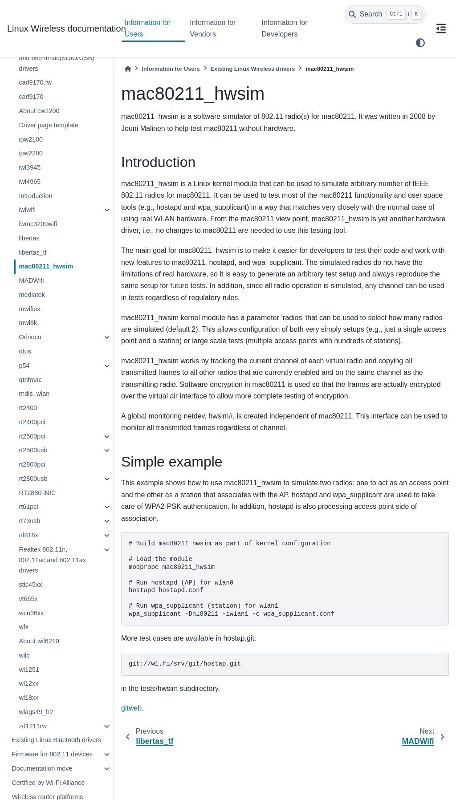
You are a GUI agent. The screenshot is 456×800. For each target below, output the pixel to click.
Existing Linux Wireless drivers (253, 68)
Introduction (35, 195)
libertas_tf (32, 252)
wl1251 (29, 669)
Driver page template (48, 125)
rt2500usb (33, 450)
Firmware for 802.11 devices (52, 754)
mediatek (32, 294)
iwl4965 (30, 181)
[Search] (385, 14)
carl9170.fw (35, 82)
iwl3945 (30, 167)
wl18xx (28, 697)
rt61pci (28, 506)
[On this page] (441, 28)
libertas (29, 238)
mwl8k (28, 322)
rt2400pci (32, 422)
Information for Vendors (213, 28)
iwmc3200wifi (38, 223)
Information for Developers (284, 28)
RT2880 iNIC (37, 492)
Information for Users (148, 28)
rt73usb (29, 520)
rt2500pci (32, 436)
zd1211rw (32, 726)
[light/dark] (420, 42)
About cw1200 (39, 110)
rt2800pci (32, 464)
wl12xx (28, 683)
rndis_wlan (34, 393)
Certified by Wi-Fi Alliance (48, 782)
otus (25, 351)
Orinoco (30, 337)
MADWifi (31, 280)
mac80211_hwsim (46, 266)
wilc (24, 655)
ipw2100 (31, 139)
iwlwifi (27, 209)
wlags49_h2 (36, 711)
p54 (24, 365)
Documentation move (42, 768)
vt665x (28, 598)
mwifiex (29, 309)
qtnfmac (30, 379)
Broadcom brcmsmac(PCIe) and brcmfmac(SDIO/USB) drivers (58, 58)
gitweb (131, 708)
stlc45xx (30, 584)
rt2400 (28, 407)
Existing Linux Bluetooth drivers (56, 739)
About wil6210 (39, 641)
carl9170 (31, 96)
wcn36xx (31, 613)
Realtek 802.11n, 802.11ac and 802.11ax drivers (52, 560)
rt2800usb (33, 478)
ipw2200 (31, 153)
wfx (23, 626)
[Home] (128, 68)
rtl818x (28, 535)
